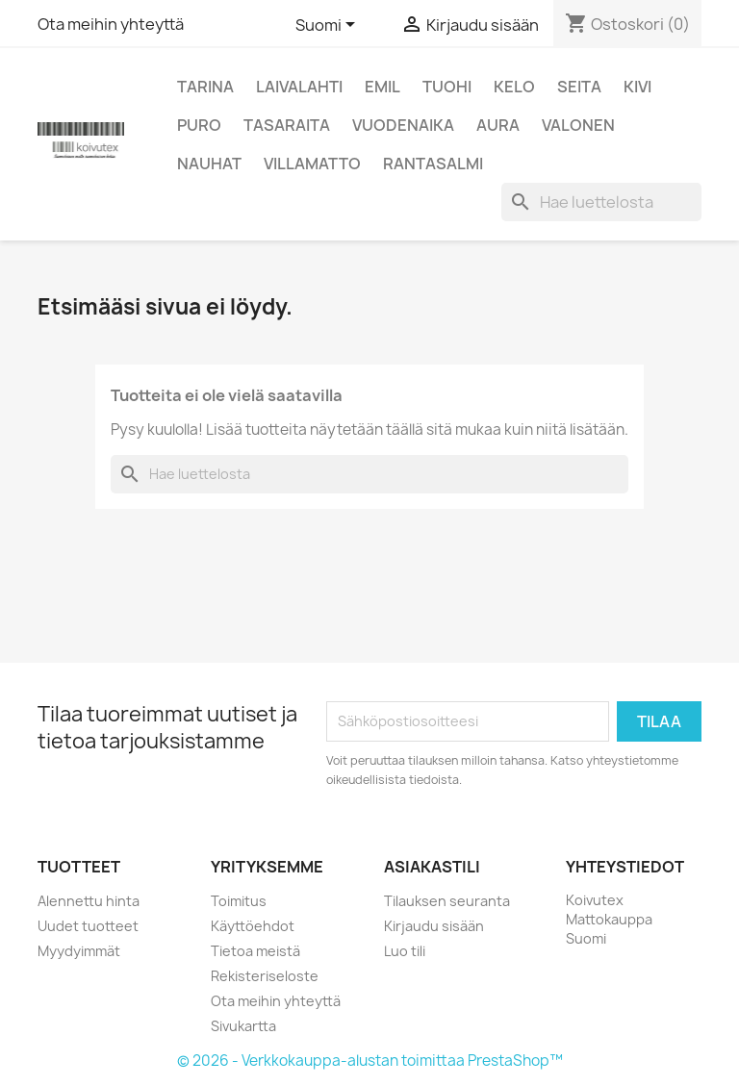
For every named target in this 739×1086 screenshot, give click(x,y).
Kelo (514, 86)
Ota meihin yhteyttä (111, 24)
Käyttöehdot (252, 926)
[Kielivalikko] (328, 26)
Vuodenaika (403, 125)
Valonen (578, 125)
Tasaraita (286, 125)
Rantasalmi (433, 163)
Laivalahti (299, 86)
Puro (199, 125)
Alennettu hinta (89, 901)
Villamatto (312, 163)
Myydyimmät (79, 951)
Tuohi (446, 86)
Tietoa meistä (255, 951)
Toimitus (239, 901)
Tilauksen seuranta (447, 901)
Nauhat (209, 163)
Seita (579, 86)
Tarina (205, 86)
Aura (498, 125)
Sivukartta (243, 1026)
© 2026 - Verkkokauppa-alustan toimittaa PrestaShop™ (370, 1060)
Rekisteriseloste (265, 976)
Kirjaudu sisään (434, 926)
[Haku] (601, 202)
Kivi (637, 86)
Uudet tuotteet (88, 926)
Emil (382, 86)
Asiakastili (432, 866)
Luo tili (404, 951)
